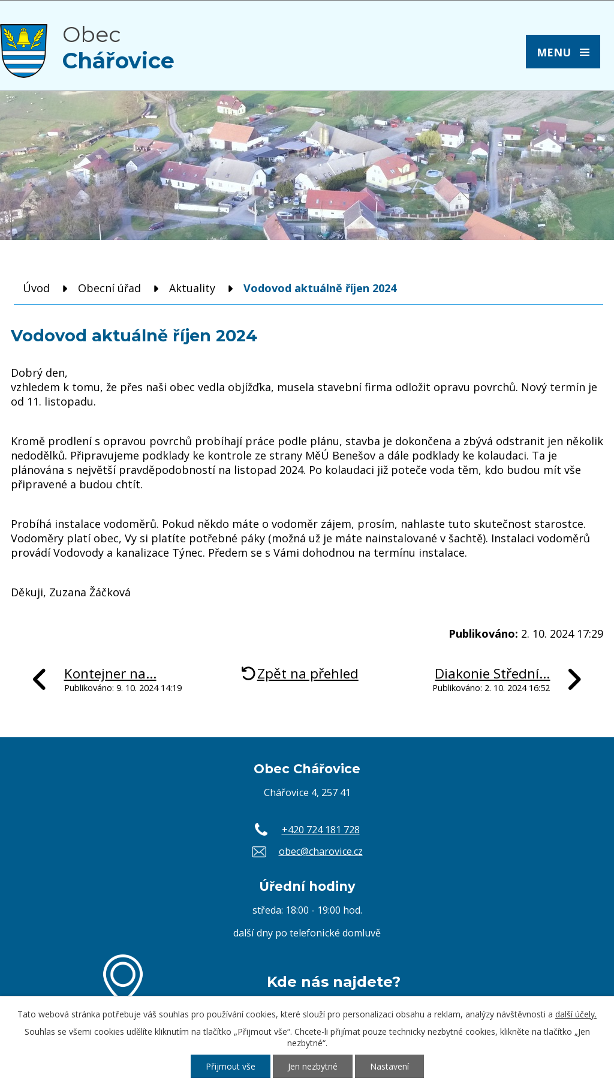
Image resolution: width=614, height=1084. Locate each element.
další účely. (576, 1014)
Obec (118, 47)
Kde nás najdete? (334, 981)
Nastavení (389, 1066)
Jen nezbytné (313, 1066)
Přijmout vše (230, 1066)
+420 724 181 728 (321, 829)
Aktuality (192, 288)
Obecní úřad (109, 288)
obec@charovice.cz (321, 851)
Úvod (36, 288)
